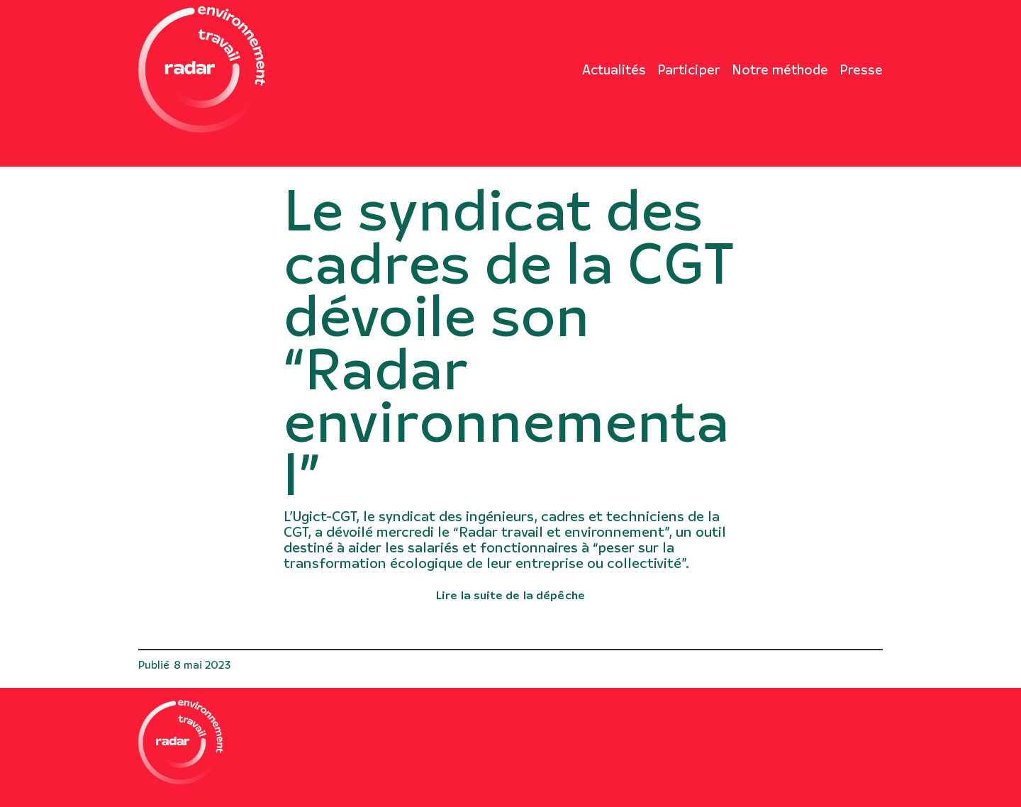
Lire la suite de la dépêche (510, 594)
